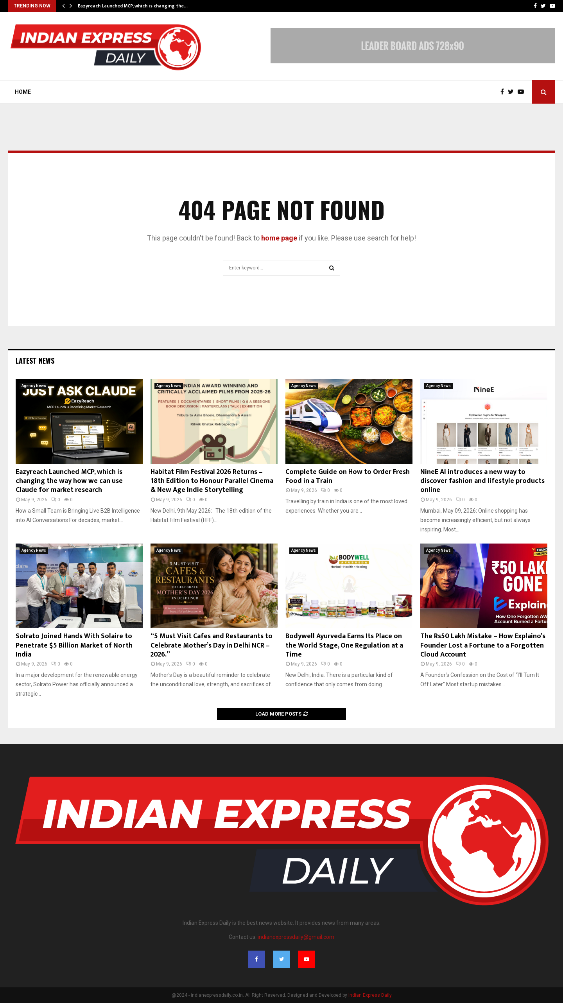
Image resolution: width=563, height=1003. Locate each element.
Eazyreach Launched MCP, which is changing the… (133, 6)
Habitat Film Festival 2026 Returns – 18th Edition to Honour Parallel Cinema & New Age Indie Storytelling (212, 481)
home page (279, 238)
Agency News (34, 386)
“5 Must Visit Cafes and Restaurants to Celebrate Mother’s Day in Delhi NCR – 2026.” (212, 645)
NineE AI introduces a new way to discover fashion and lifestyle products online (482, 481)
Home (23, 92)
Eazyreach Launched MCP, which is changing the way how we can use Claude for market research (69, 481)
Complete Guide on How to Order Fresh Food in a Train (347, 476)
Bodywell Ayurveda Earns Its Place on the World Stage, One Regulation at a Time (344, 645)
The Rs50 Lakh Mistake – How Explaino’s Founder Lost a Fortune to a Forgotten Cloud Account (482, 645)
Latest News (35, 360)
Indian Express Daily (370, 995)
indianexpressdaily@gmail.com (296, 937)
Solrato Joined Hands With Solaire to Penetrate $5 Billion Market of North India (74, 645)
